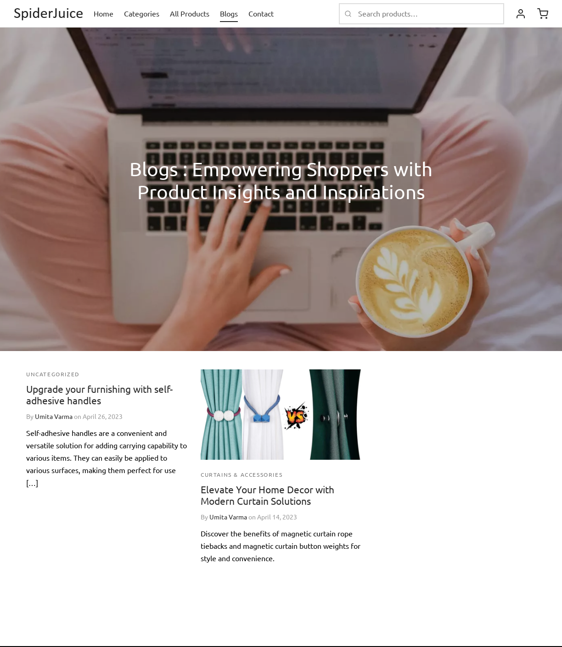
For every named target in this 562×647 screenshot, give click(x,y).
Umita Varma (54, 416)
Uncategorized (53, 374)
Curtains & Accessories (241, 474)
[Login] (520, 13)
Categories (141, 13)
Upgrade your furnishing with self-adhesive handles (99, 394)
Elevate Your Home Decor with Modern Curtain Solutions (267, 495)
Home (103, 13)
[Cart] (542, 13)
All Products (189, 13)
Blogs (229, 13)
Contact (261, 13)
